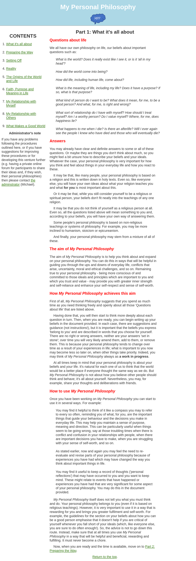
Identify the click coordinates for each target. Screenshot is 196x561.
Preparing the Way (19, 52)
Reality (11, 68)
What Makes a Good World (25, 126)
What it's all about (19, 44)
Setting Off (13, 60)
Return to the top (104, 557)
